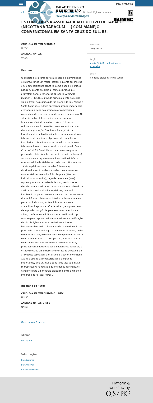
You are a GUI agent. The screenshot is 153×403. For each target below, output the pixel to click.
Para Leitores (27, 359)
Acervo (33, 12)
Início (23, 12)
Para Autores (27, 364)
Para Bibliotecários (30, 369)
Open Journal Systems (33, 322)
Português (26, 340)
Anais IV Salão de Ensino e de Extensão (59, 12)
